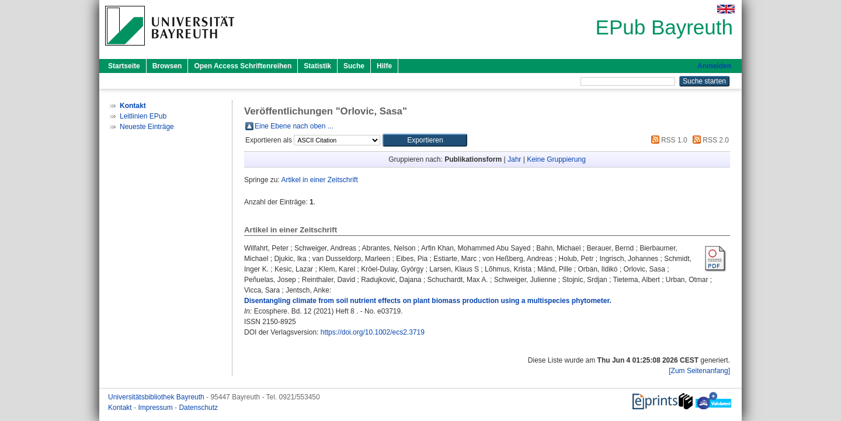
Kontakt (121, 407)
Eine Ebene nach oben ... (294, 126)
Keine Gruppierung (556, 159)
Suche (353, 66)
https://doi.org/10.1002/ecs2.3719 (373, 332)
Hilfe (384, 66)
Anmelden (714, 66)
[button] (425, 140)
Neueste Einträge (147, 127)
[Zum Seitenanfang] (699, 371)
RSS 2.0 (709, 140)
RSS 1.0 (667, 140)
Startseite (124, 66)
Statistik (317, 66)
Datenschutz (198, 407)
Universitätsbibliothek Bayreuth (157, 397)
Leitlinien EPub (143, 116)
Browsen (167, 66)
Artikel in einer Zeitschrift (319, 180)
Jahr (514, 159)
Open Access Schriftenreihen (242, 66)
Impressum (156, 407)
